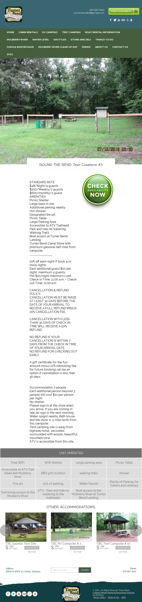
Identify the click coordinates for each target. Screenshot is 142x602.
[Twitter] (115, 20)
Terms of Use (113, 597)
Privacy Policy (99, 597)
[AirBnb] (127, 20)
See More (32, 552)
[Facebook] (111, 20)
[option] (71, 111)
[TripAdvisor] (123, 20)
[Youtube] (119, 20)
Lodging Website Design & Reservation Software (113, 592)
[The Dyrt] (131, 20)
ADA (123, 597)
